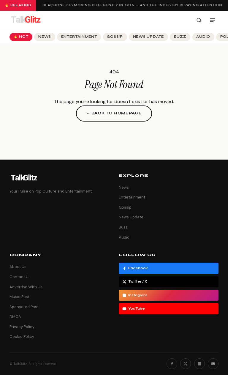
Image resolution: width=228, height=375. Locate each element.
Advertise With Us (26, 286)
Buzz (180, 37)
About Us (18, 266)
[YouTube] (213, 363)
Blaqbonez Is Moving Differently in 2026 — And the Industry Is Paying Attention (133, 5)
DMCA (15, 316)
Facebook (135, 268)
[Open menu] (212, 20)
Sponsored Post (24, 306)
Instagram (134, 295)
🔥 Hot (21, 37)
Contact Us (20, 276)
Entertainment (79, 37)
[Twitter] (185, 363)
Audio (203, 37)
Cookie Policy (22, 336)
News (44, 37)
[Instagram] (199, 363)
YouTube (133, 309)
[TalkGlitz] (26, 20)
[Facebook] (172, 363)
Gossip (115, 37)
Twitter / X (134, 282)
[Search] (199, 20)
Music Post (19, 296)
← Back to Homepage (114, 113)
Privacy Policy (22, 326)
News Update (148, 37)
